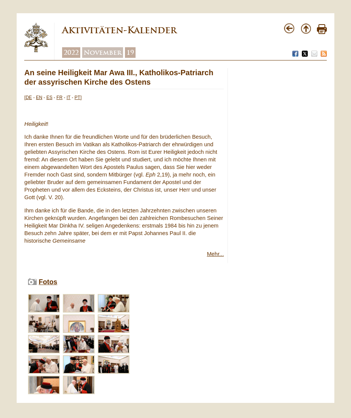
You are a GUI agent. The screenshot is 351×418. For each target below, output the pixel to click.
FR (59, 97)
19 (130, 52)
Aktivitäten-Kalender (119, 30)
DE (29, 97)
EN (39, 97)
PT (77, 97)
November (103, 52)
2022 (71, 52)
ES (49, 97)
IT (68, 97)
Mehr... (215, 254)
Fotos (48, 282)
